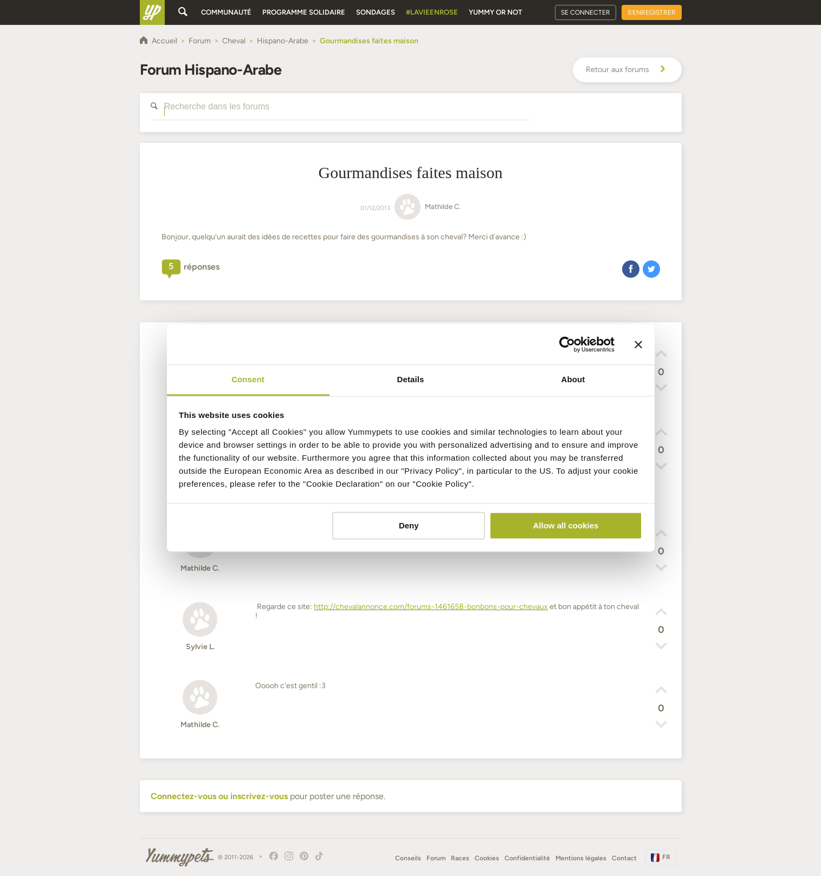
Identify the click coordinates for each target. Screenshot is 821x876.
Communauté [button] (226, 12)
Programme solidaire (303, 12)
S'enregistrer (652, 12)
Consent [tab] (247, 379)
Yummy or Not (495, 12)
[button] (630, 268)
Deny (409, 525)
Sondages (375, 12)
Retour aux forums (627, 70)
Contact (624, 858)
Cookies (487, 858)
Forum (435, 858)
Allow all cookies (565, 525)
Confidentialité (527, 858)
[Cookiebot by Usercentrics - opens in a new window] (567, 344)
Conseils (408, 858)
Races (460, 858)
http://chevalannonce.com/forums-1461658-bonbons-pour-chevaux (431, 606)
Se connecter (585, 12)
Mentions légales (580, 858)
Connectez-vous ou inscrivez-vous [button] (219, 796)
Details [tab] (410, 379)
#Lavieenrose (432, 12)
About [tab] (573, 379)
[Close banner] (638, 344)
